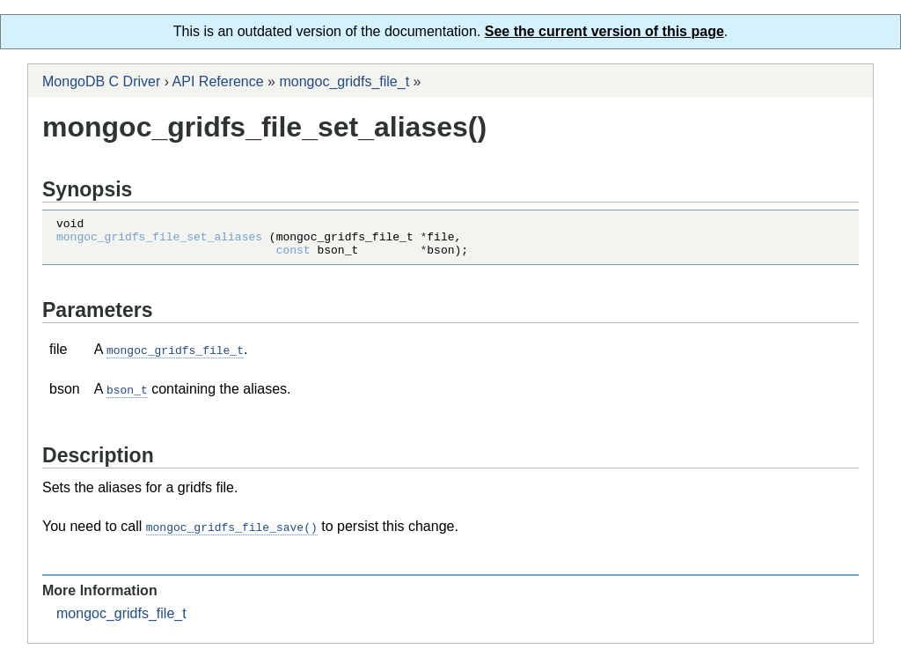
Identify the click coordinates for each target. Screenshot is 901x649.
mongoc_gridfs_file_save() (232, 533)
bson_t (127, 396)
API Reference (218, 81)
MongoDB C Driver (101, 81)
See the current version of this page (604, 31)
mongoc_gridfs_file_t (344, 81)
